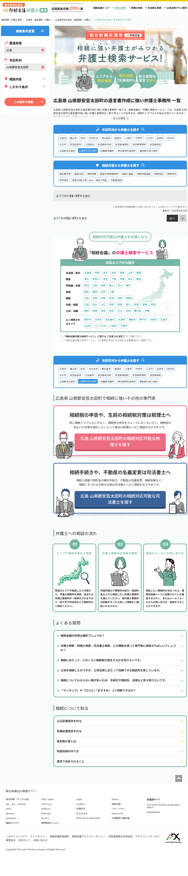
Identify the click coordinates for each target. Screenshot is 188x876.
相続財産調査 (144, 173)
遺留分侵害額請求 (109, 173)
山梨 (95, 285)
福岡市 (132, 319)
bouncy (45, 818)
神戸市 (142, 319)
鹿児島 (137, 310)
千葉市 (124, 325)
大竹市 (62, 144)
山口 (103, 304)
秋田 (114, 272)
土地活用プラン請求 (177, 7)
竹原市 (139, 138)
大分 (120, 310)
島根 (120, 304)
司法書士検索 (154, 7)
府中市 (170, 138)
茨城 (122, 279)
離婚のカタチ (12, 822)
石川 (120, 285)
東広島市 (106, 138)
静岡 (95, 291)
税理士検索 (137, 7)
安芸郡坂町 (155, 144)
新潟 (86, 285)
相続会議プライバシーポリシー (89, 836)
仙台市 (87, 325)
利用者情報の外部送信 (120, 836)
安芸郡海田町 (122, 144)
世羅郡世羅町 (107, 150)
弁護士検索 (120, 7)
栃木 (130, 279)
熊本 (111, 310)
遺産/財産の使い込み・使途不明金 (89, 180)
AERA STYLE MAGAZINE (88, 818)
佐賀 (95, 310)
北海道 (87, 272)
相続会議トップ (101, 7)
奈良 (111, 298)
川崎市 (113, 325)
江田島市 (89, 144)
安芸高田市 (75, 144)
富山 (111, 285)
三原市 (128, 138)
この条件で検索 (23, 102)
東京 (86, 279)
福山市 (73, 138)
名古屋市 (110, 319)
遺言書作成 (65, 173)
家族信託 (171, 173)
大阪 (86, 298)
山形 (130, 272)
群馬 (139, 279)
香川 (128, 304)
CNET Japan (47, 799)
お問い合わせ (40, 840)
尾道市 (117, 138)
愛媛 (145, 304)
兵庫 (95, 298)
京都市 (153, 319)
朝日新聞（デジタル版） (18, 799)
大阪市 (98, 319)
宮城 (122, 272)
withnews (11, 818)
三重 (111, 291)
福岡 (86, 310)
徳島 (136, 304)
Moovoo (10, 813)
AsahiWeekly (153, 812)
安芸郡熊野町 (139, 144)
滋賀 (120, 298)
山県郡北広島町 (67, 150)
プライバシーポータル (147, 836)
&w (13, 804)
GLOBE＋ (81, 804)
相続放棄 (91, 173)
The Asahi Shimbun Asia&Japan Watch (163, 806)
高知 (153, 304)
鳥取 (111, 304)
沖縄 (147, 310)
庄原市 (160, 138)
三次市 (149, 138)
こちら (131, 340)
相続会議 (116, 804)
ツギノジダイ (118, 808)
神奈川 (96, 279)
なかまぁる (82, 813)
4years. (115, 799)
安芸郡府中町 (104, 144)
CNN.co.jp (46, 804)
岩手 (105, 272)
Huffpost (45, 808)
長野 (103, 285)
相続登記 (158, 173)
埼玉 (105, 279)
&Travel (22, 804)
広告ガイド (24, 840)
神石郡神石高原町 (127, 150)
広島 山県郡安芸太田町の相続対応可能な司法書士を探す (120, 499)
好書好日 (80, 808)
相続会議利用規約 (59, 836)
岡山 (95, 304)
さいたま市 (100, 325)
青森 (97, 272)
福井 (128, 285)
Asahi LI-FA (117, 813)
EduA (8, 808)
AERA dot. (46, 813)
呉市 (83, 138)
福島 (139, 272)
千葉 (114, 279)
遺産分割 (79, 173)
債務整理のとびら (50, 822)
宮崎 (128, 310)
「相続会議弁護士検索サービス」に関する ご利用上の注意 (94, 336)
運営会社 (10, 840)
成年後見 (63, 180)
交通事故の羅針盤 (120, 818)
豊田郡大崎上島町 (149, 150)
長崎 (103, 310)
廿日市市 (93, 138)
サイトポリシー (38, 836)
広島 (86, 304)
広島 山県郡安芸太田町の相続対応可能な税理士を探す (120, 441)
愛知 (86, 291)
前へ (172, 218)
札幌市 (121, 319)
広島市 (62, 138)
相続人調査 (127, 173)
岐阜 (103, 291)
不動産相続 (116, 180)
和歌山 (129, 298)
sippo (79, 799)
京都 (103, 298)
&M (7, 804)
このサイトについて (17, 836)
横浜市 (87, 319)
